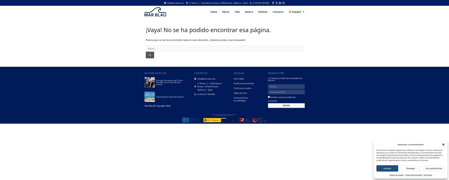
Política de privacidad (413, 175)
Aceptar (387, 168)
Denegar (410, 168)
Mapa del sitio (240, 93)
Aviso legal (427, 175)
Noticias (262, 11)
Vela (237, 11)
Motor (226, 11)
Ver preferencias (434, 168)
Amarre (249, 11)
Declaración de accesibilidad (241, 99)
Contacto (278, 11)
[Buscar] (150, 55)
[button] (443, 144)
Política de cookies (396, 175)
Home (214, 11)
